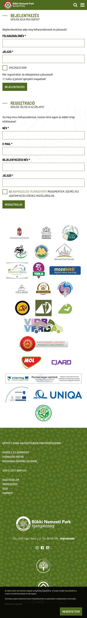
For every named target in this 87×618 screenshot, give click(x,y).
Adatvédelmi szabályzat (13, 604)
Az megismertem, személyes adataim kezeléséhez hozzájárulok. (44, 193)
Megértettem (71, 611)
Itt (3, 79)
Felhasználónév (14, 36)
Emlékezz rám (17, 67)
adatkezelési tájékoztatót (29, 191)
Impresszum (67, 538)
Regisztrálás (13, 204)
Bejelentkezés (15, 87)
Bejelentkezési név (16, 160)
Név (5, 128)
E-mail (7, 144)
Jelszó (7, 52)
